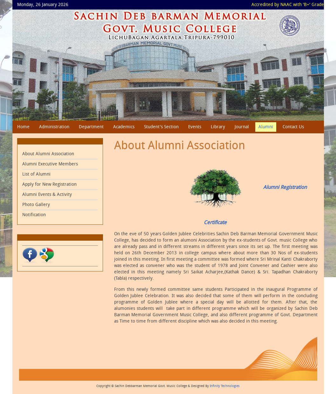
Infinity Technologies (225, 386)
